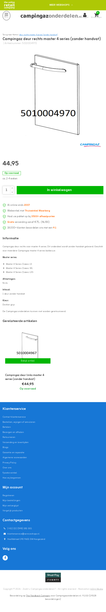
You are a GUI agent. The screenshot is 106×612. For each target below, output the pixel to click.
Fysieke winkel (10, 473)
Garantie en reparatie (13, 452)
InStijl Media (96, 589)
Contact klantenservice (14, 417)
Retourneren (9, 437)
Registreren (8, 495)
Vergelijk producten (13, 510)
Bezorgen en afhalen (13, 432)
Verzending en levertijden (16, 442)
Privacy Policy (9, 463)
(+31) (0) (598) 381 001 (17, 528)
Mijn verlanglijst (11, 505)
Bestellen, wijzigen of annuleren (19, 422)
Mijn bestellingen (11, 500)
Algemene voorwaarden (15, 457)
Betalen (7, 427)
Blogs (5, 447)
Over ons (7, 467)
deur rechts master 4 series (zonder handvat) (38, 34)
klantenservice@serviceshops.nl (21, 534)
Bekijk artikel (28, 361)
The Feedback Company (38, 596)
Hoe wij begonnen (12, 478)
